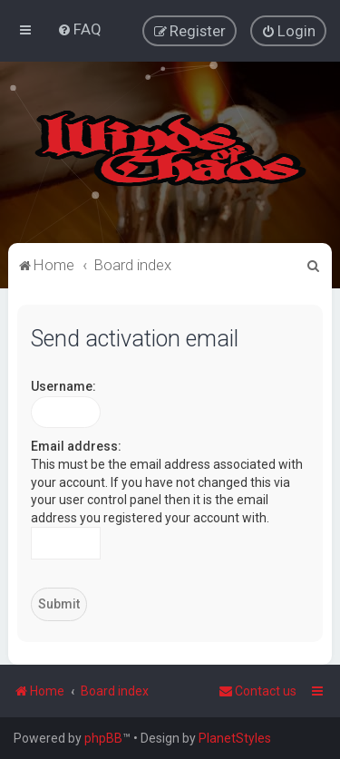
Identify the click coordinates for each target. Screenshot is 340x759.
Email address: (76, 446)
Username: (63, 386)
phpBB (103, 738)
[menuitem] (79, 29)
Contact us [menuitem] (257, 691)
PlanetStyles (235, 738)
